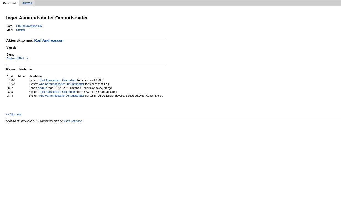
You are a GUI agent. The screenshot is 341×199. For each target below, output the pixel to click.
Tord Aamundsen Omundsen (57, 80)
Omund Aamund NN (29, 26)
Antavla (27, 3)
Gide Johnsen (73, 120)
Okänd (20, 30)
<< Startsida (13, 114)
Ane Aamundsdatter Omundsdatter (61, 84)
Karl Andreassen (48, 40)
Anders (42, 88)
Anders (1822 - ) (17, 58)
